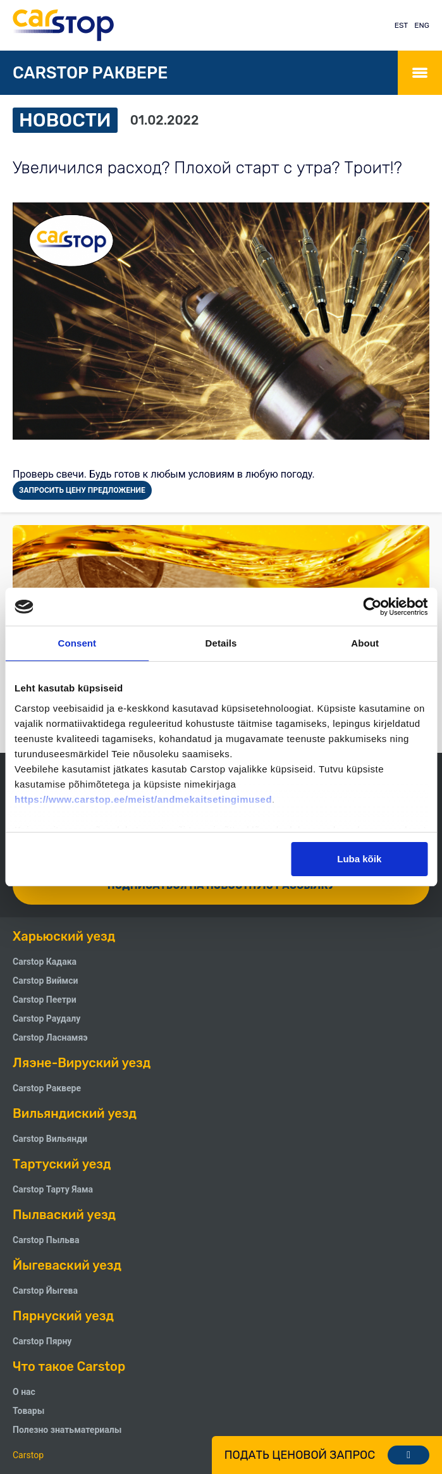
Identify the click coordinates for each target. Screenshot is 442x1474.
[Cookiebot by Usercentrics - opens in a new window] (372, 606)
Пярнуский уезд (63, 1315)
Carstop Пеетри (45, 999)
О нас (24, 1392)
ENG (421, 25)
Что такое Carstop (69, 1366)
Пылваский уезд (64, 1214)
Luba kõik (359, 858)
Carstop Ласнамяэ (50, 1037)
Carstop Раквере (47, 1088)
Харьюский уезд (64, 936)
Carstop (28, 1455)
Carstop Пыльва (46, 1240)
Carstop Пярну (42, 1341)
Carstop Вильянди (50, 1139)
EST (401, 25)
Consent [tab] (77, 643)
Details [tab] (221, 643)
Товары (28, 1411)
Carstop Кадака (45, 962)
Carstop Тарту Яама (53, 1189)
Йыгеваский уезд (67, 1265)
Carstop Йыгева (45, 1290)
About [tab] (365, 643)
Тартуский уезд (62, 1164)
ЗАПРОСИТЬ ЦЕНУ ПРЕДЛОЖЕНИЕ (82, 490)
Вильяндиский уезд (75, 1113)
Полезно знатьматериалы (67, 1430)
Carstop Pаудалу (46, 1018)
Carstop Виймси (45, 980)
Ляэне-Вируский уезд (81, 1062)
